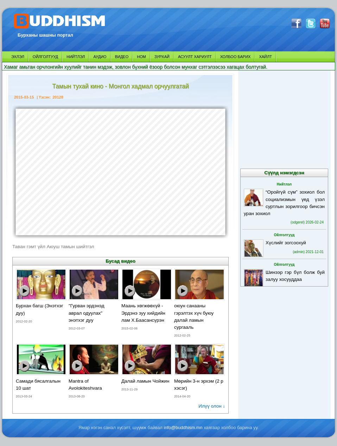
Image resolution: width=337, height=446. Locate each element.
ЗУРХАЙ (162, 57)
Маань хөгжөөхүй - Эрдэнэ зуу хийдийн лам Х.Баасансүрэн (143, 312)
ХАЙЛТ (265, 57)
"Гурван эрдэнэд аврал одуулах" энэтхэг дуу (86, 312)
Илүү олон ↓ (211, 406)
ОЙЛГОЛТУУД (45, 57)
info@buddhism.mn (183, 427)
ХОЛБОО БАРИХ (235, 57)
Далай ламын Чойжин (145, 381)
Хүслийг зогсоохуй (286, 242)
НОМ (141, 57)
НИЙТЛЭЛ (75, 57)
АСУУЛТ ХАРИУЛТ (195, 57)
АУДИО (99, 57)
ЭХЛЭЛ (17, 57)
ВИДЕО (122, 57)
